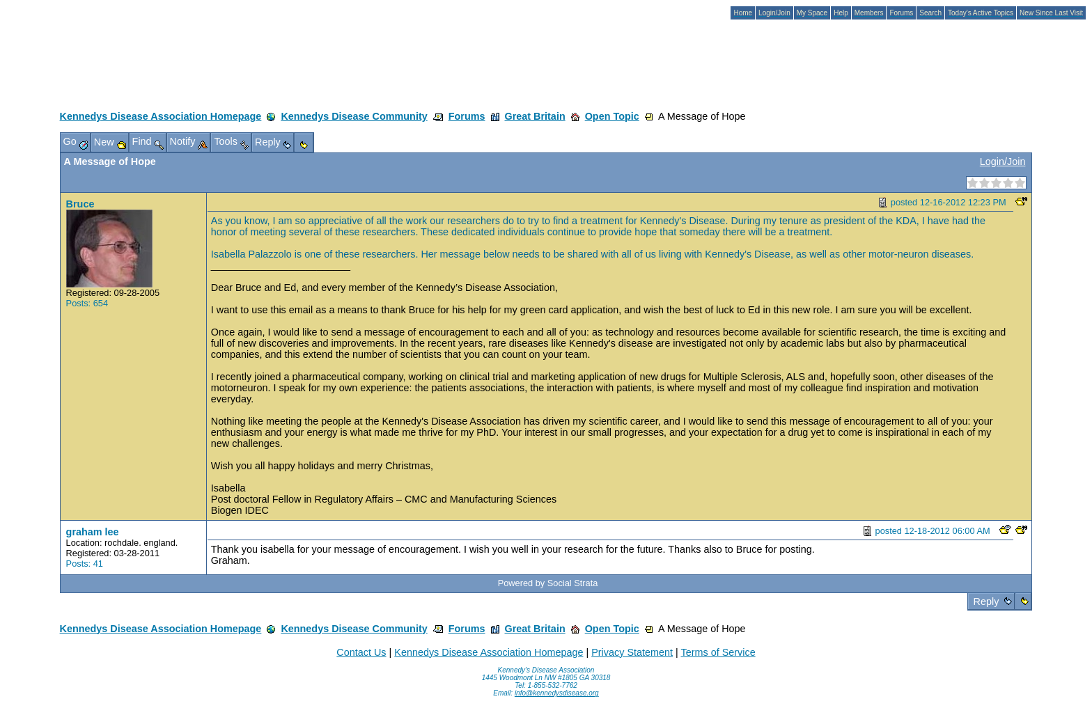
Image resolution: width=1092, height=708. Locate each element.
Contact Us (361, 652)
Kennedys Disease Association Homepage (161, 116)
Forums (466, 116)
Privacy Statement (632, 652)
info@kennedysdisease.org (557, 693)
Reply (986, 601)
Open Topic (612, 116)
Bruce (80, 204)
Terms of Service (717, 652)
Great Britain (535, 116)
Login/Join (1003, 161)
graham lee (92, 531)
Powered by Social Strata (548, 583)
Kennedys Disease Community (354, 116)
